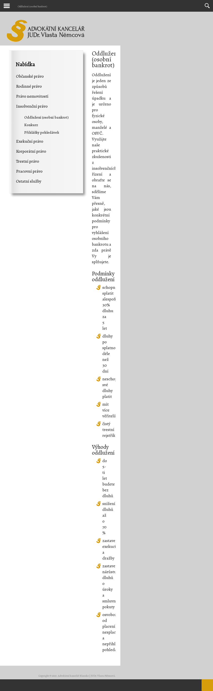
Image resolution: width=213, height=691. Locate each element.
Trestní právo (27, 161)
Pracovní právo (29, 171)
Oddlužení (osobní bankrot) (46, 117)
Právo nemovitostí (32, 96)
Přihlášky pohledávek (41, 132)
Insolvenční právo (32, 106)
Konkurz (31, 124)
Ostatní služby (28, 181)
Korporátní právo (31, 151)
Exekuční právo (29, 141)
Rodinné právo (29, 86)
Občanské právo (30, 76)
